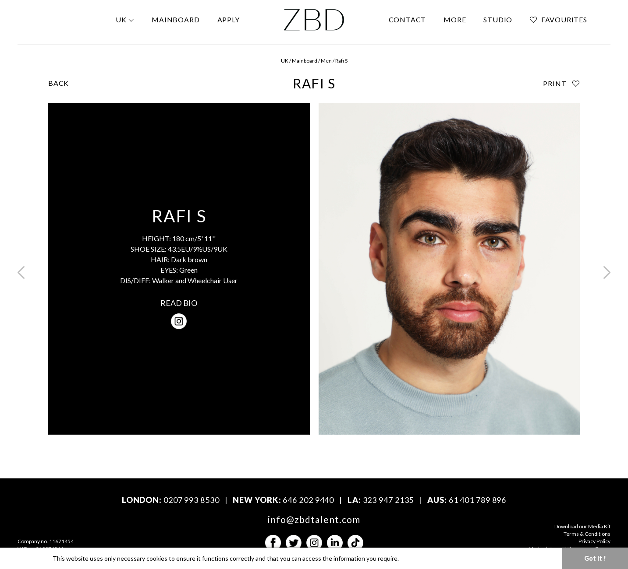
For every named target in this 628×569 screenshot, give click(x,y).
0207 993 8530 (191, 500)
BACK (58, 83)
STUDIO (497, 19)
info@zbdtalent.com (314, 519)
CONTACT (407, 19)
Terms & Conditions (587, 533)
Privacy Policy (594, 541)
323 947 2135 (388, 500)
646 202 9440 (308, 500)
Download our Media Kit (582, 526)
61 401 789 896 (478, 500)
